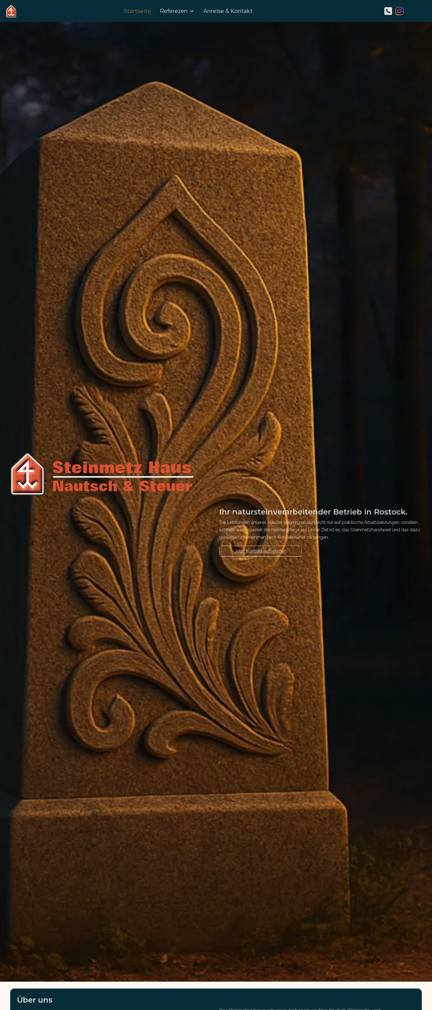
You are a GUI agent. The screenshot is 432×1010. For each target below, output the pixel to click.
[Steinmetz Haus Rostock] (10, 11)
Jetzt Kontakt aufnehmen (261, 555)
